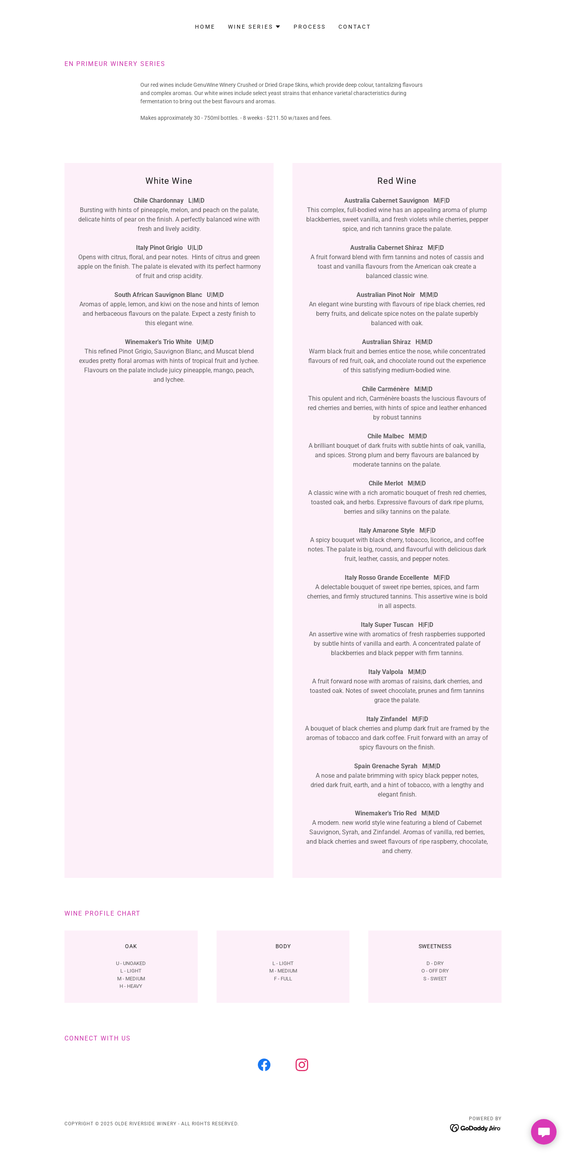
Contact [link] (354, 27)
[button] (254, 26)
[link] (264, 1066)
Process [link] (310, 27)
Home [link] (205, 27)
